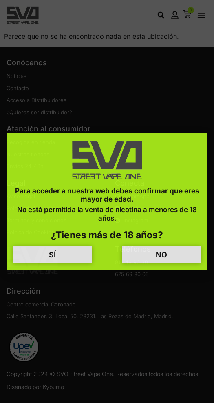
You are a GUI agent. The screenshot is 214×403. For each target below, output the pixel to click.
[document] (107, 201)
